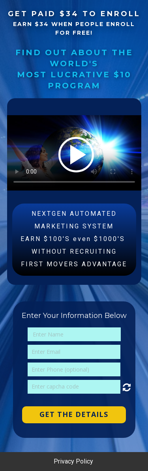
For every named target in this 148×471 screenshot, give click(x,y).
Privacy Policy (74, 461)
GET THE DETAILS (73, 414)
